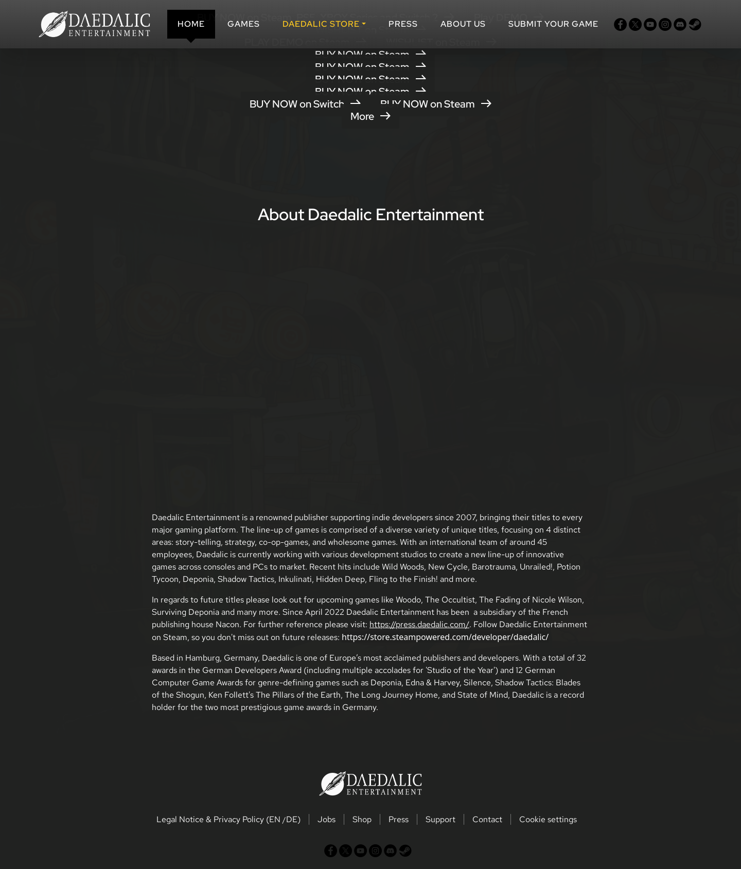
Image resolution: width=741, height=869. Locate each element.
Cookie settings (548, 819)
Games (243, 24)
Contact (487, 819)
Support (440, 819)
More (370, 116)
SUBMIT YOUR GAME (553, 24)
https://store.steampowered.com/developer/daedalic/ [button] (445, 637)
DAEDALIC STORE (321, 24)
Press (403, 24)
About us (463, 24)
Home (191, 24)
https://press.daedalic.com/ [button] (419, 624)
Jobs (326, 819)
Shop (362, 819)
